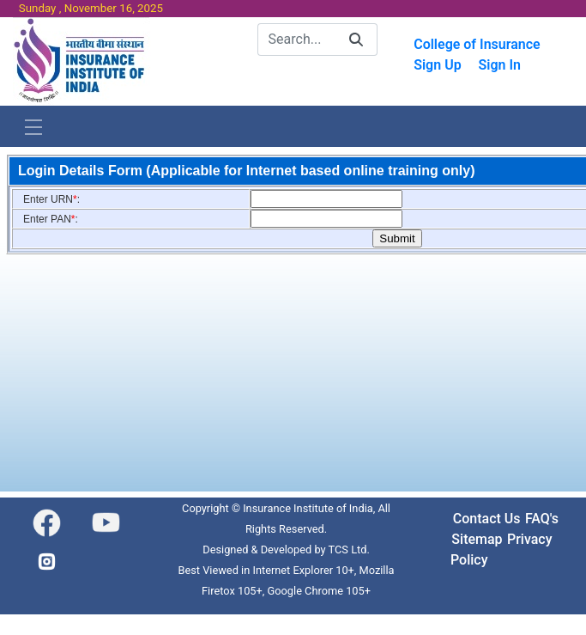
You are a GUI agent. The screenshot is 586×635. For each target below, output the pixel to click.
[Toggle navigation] (33, 126)
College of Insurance (477, 44)
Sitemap (476, 539)
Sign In (499, 65)
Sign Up (437, 65)
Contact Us (487, 518)
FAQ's (542, 518)
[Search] (296, 39)
